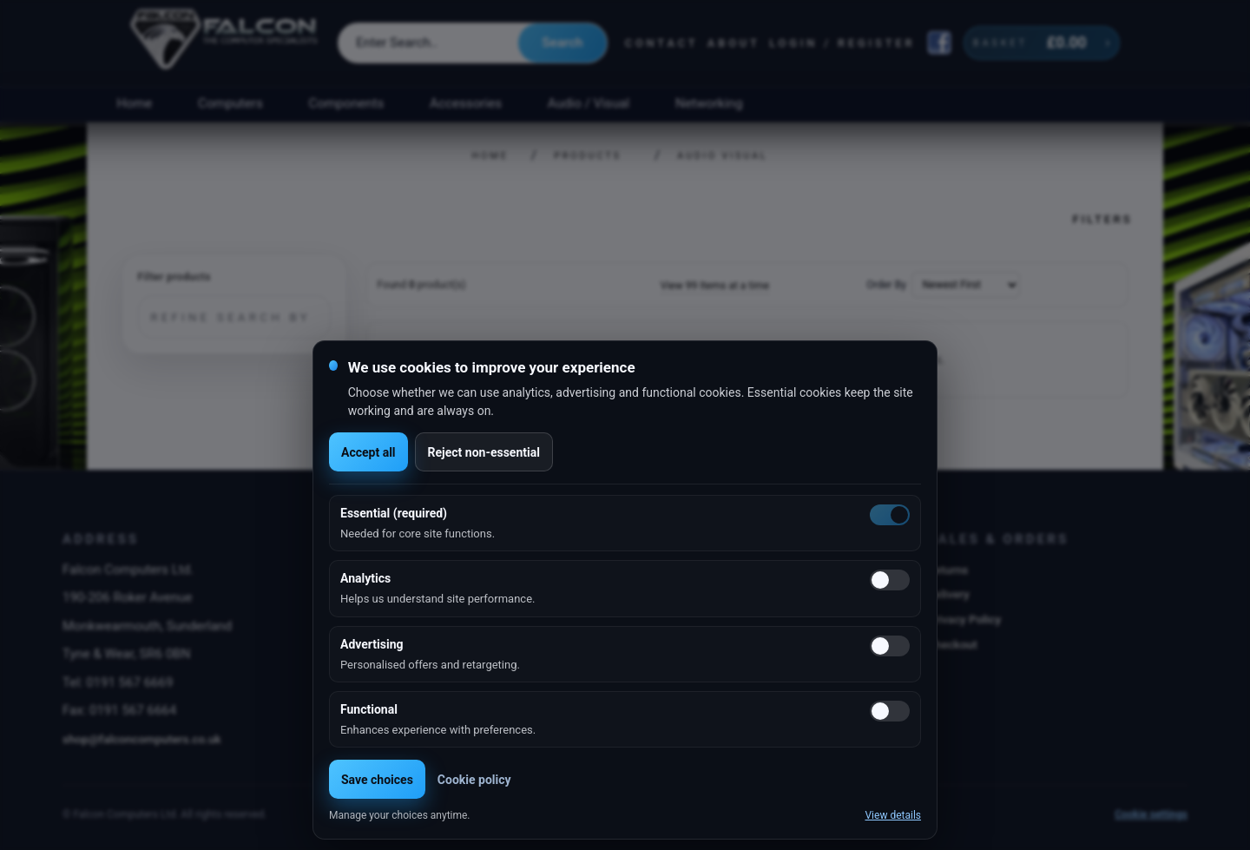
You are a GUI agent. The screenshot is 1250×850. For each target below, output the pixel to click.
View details (893, 815)
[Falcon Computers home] (225, 42)
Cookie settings (1151, 814)
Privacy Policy (964, 619)
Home (134, 103)
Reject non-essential (484, 452)
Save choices (377, 780)
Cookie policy (474, 780)
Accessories (466, 103)
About (733, 42)
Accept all (368, 452)
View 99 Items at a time (715, 286)
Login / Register (842, 42)
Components (347, 103)
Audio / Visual (588, 103)
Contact (662, 42)
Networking (708, 103)
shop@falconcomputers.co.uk (141, 739)
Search (562, 42)
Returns (947, 570)
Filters (1102, 219)
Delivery (948, 594)
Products (588, 155)
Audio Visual (722, 155)
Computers (230, 103)
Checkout (952, 644)
